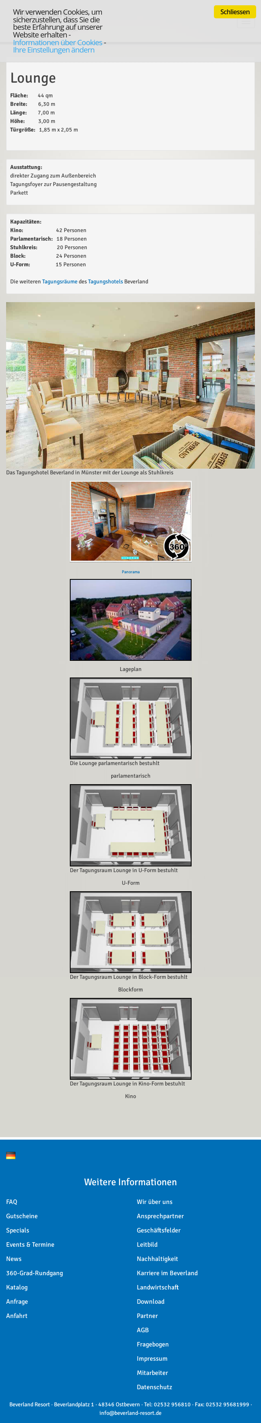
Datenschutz (154, 1387)
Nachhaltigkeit (157, 1259)
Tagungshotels (106, 281)
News (14, 1259)
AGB (143, 1330)
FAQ (11, 1202)
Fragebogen (153, 1344)
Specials (17, 1230)
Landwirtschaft (158, 1287)
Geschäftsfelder (159, 1230)
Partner (147, 1316)
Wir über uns (155, 1202)
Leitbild (147, 1245)
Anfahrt (17, 1316)
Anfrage (17, 1302)
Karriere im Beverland (167, 1273)
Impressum (152, 1359)
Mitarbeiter (152, 1373)
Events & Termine (30, 1245)
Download (150, 1302)
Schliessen (235, 11)
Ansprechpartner (160, 1216)
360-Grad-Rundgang (34, 1273)
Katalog (17, 1287)
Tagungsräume (60, 281)
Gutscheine (22, 1216)
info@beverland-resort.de (130, 1413)
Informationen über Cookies (57, 42)
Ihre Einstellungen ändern (54, 49)
